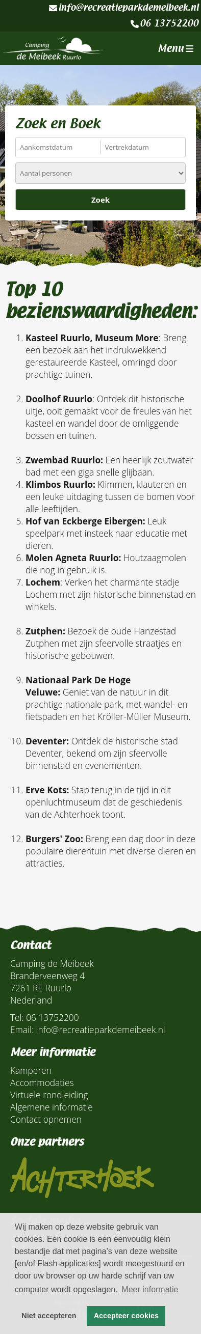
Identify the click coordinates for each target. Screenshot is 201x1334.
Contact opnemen (46, 1119)
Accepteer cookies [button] (126, 1316)
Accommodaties (42, 1082)
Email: (22, 1029)
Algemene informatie (51, 1107)
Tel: (17, 1017)
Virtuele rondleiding (49, 1095)
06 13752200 (164, 23)
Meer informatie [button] (149, 1289)
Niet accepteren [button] (48, 1316)
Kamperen (31, 1070)
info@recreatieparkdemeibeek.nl (123, 8)
